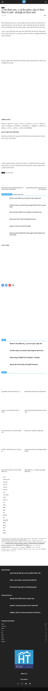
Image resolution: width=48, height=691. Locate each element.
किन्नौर (4, 507)
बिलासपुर (5, 515)
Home (2, 5)
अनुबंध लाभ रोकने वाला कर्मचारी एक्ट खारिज (20, 226)
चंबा (4, 512)
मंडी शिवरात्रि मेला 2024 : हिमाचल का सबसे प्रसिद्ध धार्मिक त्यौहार (35, 471)
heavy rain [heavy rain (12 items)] (3, 544)
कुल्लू (4, 510)
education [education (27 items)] (9, 542)
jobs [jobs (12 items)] (33, 545)
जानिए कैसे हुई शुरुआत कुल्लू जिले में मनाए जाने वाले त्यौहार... (35, 411)
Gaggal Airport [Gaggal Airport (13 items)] (39, 542)
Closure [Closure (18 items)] (29, 540)
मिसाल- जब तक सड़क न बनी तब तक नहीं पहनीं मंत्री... (23, 580)
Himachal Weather (9, 172)
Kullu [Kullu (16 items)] (39, 545)
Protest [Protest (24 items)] (14, 549)
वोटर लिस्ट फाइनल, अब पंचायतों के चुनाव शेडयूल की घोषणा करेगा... (27, 351)
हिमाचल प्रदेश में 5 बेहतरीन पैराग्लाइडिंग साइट (34, 431)
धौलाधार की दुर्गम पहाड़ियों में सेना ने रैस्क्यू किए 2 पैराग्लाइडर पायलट (25, 212)
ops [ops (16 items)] (11, 549)
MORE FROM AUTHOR (18, 194)
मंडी (3, 517)
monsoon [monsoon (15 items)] (16, 547)
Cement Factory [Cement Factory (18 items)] (27, 538)
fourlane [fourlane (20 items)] (20, 542)
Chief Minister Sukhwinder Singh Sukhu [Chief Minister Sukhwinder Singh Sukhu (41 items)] (14, 540)
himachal (5, 489)
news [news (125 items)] (28, 547)
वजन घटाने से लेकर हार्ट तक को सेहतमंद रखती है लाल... (11, 431)
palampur (5, 500)
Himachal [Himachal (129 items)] (10, 543)
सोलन (4, 527)
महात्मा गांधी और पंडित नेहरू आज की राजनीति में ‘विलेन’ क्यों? (11, 471)
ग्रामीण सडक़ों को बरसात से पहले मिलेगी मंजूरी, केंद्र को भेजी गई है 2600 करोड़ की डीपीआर (12, 188)
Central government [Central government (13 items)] (42, 538)
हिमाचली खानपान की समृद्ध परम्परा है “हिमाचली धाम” (35, 392)
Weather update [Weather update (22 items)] (5, 551)
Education (5, 482)
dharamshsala (6, 479)
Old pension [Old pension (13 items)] (38, 547)
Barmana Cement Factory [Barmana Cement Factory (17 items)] (7, 538)
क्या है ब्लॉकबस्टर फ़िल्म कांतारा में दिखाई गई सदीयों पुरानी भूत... (35, 450)
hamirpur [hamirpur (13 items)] (44, 542)
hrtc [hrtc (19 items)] (31, 545)
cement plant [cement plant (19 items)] (34, 538)
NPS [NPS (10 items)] (34, 547)
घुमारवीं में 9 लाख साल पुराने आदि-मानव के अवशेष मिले (24, 606)
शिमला (4, 522)
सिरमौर (4, 525)
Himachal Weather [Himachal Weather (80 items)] (23, 545)
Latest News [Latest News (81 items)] (6, 547)
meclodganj (6, 494)
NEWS (6, 5)
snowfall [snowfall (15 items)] (29, 549)
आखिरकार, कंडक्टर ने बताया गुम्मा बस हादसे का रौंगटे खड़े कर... (25, 613)
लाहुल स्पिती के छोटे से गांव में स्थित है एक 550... (11, 392)
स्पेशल (4, 530)
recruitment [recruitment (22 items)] (20, 549)
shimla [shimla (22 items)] (25, 549)
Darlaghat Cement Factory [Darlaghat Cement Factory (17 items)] (37, 540)
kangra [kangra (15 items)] (36, 545)
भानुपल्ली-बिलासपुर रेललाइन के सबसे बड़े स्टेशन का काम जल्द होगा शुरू (36, 188)
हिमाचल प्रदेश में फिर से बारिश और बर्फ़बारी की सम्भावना (22, 219)
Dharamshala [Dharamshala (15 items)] (3, 542)
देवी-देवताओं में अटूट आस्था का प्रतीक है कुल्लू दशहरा (23, 587)
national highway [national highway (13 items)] (22, 547)
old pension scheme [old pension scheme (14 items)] (5, 549)
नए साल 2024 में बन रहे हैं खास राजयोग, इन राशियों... (10, 411)
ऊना (4, 502)
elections (5, 484)
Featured (5, 487)
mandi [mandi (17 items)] (12, 547)
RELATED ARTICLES (6, 194)
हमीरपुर (4, 533)
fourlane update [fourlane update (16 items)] (26, 542)
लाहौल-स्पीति (5, 520)
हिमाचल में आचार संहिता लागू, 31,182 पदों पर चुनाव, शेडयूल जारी (25, 198)
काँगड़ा (4, 505)
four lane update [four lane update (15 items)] (33, 542)
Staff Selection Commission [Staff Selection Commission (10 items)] (36, 549)
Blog (4, 477)
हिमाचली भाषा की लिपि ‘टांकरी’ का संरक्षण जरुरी (22, 599)
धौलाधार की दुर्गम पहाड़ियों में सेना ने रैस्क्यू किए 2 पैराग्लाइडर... (25, 358)
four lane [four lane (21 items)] (15, 542)
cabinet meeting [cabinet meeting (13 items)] (20, 538)
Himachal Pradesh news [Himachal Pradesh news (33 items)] (8, 545)
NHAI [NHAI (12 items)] (32, 547)
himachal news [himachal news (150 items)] (21, 543)
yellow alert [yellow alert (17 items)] (13, 551)
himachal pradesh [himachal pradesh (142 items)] (36, 543)
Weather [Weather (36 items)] (43, 549)
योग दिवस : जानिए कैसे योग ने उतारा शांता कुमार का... (11, 450)
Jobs (4, 492)
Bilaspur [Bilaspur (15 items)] (14, 538)
